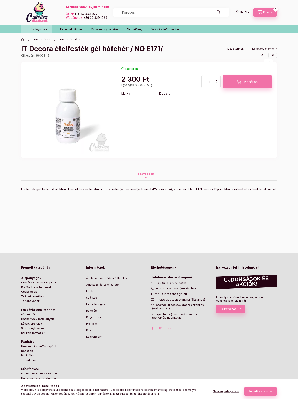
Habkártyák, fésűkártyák (37, 319)
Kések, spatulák (31, 323)
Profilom (91, 323)
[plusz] (216, 78)
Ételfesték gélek (70, 39)
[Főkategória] (22, 40)
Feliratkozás (228, 309)
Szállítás (91, 297)
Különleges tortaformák (36, 382)
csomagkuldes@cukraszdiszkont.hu (180, 304)
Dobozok (27, 351)
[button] (36, 29)
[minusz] (216, 85)
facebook (152, 328)
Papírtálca (28, 355)
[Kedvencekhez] (268, 61)
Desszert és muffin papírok (39, 346)
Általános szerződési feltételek (106, 278)
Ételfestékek (42, 39)
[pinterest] (272, 55)
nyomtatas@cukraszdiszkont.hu (177, 314)
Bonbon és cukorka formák (39, 373)
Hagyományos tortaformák (38, 378)
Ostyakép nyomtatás (104, 29)
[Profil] (242, 12)
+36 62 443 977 (86, 14)
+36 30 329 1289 (95, 17)
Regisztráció (94, 317)
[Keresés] (218, 12)
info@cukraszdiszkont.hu (173, 299)
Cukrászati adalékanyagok (39, 282)
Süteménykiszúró (32, 328)
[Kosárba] (247, 81)
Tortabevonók (30, 300)
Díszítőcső (28, 314)
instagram (161, 328)
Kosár (90, 330)
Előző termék (235, 48)
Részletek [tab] (145, 174)
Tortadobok (28, 360)
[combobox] (171, 12)
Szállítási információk (165, 29)
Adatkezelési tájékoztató (102, 284)
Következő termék (263, 48)
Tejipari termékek (32, 296)
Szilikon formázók (33, 332)
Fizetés (90, 291)
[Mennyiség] (209, 81)
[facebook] (262, 55)
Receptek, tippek (71, 29)
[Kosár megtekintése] (265, 12)
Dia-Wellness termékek (36, 287)
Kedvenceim (94, 336)
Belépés (91, 310)
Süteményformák (32, 387)
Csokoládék (29, 291)
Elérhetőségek (95, 304)
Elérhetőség (135, 29)
